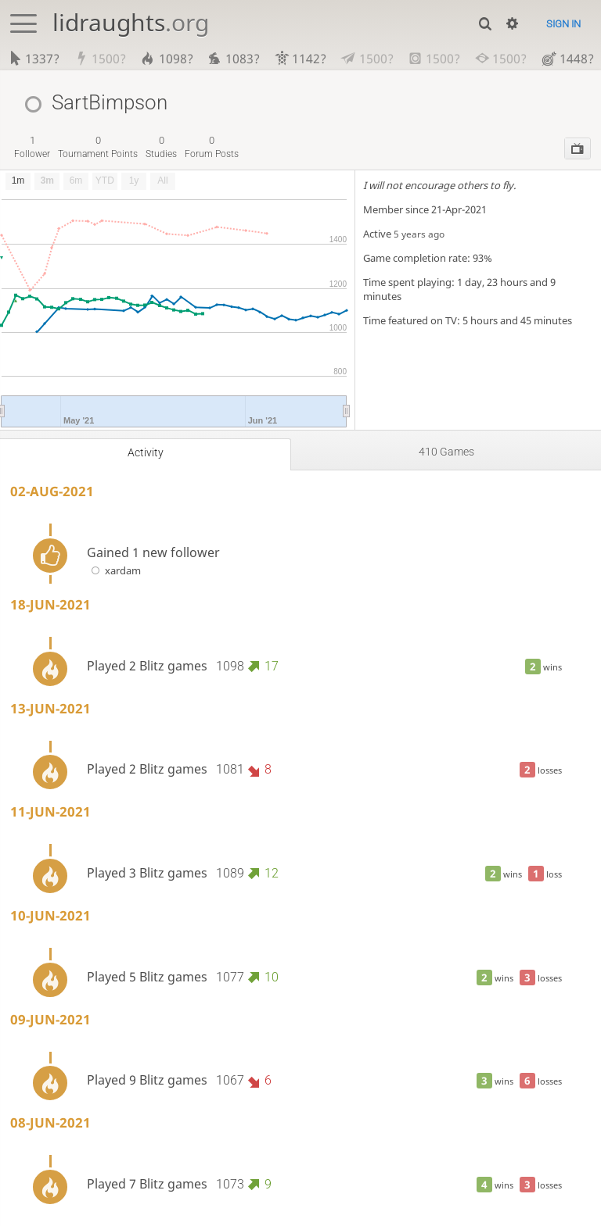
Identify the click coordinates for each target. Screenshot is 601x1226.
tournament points (98, 146)
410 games (446, 451)
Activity (146, 452)
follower (32, 146)
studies (161, 146)
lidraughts (130, 22)
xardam (114, 570)
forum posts (212, 146)
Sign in (563, 24)
